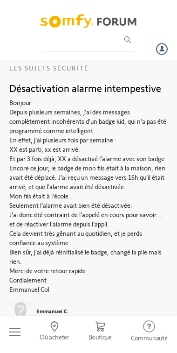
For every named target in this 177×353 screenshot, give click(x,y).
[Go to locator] (54, 332)
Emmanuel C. (52, 311)
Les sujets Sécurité (49, 68)
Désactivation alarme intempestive (85, 88)
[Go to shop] (100, 332)
